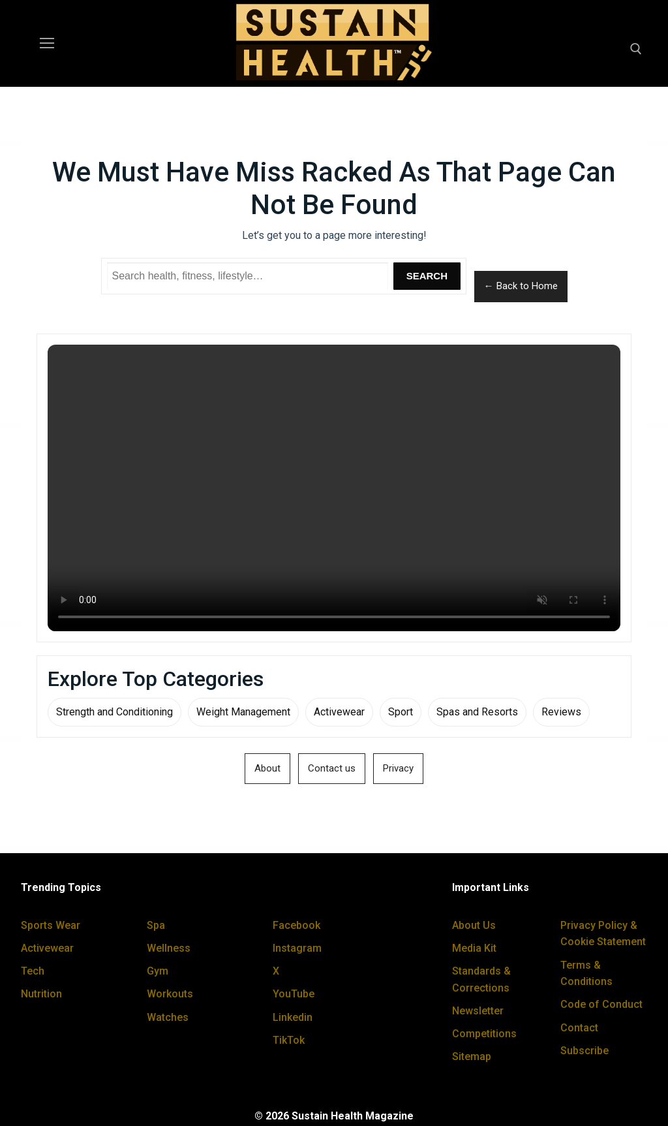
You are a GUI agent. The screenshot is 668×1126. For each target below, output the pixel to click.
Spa (156, 925)
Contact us (332, 768)
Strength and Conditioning (114, 712)
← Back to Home (521, 286)
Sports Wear (50, 925)
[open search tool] (636, 49)
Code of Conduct (601, 1004)
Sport (400, 712)
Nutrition (41, 994)
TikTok (289, 1040)
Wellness (168, 948)
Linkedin (292, 1017)
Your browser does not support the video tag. (334, 488)
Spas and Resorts (477, 712)
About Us (474, 925)
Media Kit (474, 948)
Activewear (339, 712)
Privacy (398, 768)
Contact (579, 1028)
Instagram (297, 948)
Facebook (296, 925)
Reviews (561, 712)
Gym (157, 971)
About (267, 768)
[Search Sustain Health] (248, 276)
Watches (168, 1017)
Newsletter (478, 1011)
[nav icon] (47, 43)
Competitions (484, 1033)
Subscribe (584, 1050)
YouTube (293, 994)
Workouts (170, 994)
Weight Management (243, 712)
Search (427, 275)
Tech (32, 971)
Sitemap (471, 1056)
